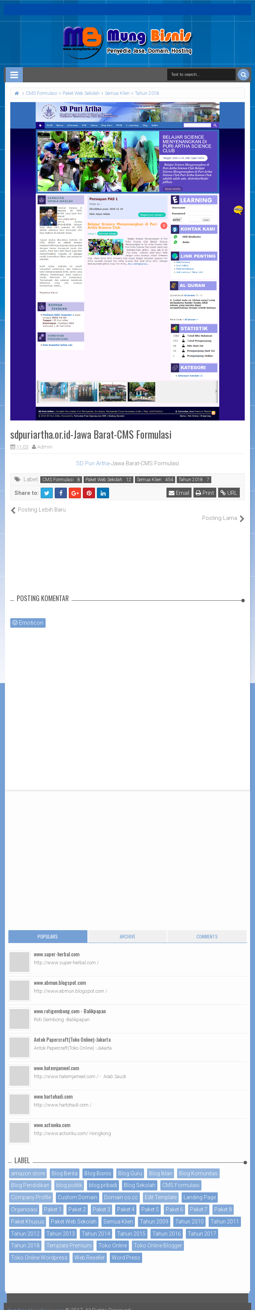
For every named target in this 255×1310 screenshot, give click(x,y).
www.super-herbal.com (56, 945)
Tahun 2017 (202, 1225)
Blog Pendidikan (30, 1177)
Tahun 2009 (154, 1213)
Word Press (126, 1250)
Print (205, 493)
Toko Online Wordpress (39, 1250)
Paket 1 (53, 1201)
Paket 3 (101, 1201)
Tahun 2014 (96, 1225)
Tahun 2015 (131, 1225)
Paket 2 (77, 1201)
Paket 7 (198, 1201)
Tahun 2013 (60, 1225)
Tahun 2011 (225, 1213)
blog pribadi (103, 1177)
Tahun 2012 (25, 1225)
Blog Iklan (160, 1165)
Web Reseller (89, 1250)
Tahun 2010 (189, 1213)
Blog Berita (65, 1165)
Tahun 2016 (166, 1225)
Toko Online (112, 1237)
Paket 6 (174, 1201)
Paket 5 (150, 1201)
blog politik (69, 1177)
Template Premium (69, 1237)
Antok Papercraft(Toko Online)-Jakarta (72, 1031)
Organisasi (24, 1201)
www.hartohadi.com (53, 1088)
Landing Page (200, 1189)
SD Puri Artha (92, 463)
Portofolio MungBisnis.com (41, 1302)
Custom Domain (77, 1189)
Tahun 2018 (191, 479)
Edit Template (161, 1189)
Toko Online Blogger (158, 1237)
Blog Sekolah (139, 1177)
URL (229, 493)
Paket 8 (223, 1201)
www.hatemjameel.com (56, 1059)
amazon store (28, 1165)
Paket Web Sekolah (104, 479)
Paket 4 (126, 1201)
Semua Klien (149, 479)
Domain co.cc (121, 1189)
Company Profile (31, 1189)
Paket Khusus (27, 1213)
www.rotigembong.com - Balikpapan (70, 1002)
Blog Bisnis (97, 1165)
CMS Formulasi (58, 479)
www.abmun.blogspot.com (60, 974)
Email (179, 493)
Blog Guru (130, 1165)
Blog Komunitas (198, 1165)
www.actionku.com (52, 1116)
